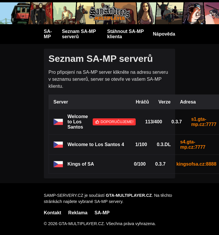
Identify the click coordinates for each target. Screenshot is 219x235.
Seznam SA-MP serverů (79, 34)
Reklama (77, 212)
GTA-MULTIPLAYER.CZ (129, 195)
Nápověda (164, 33)
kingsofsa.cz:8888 (196, 164)
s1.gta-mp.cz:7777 (203, 122)
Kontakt (52, 212)
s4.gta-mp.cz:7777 (192, 144)
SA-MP (48, 34)
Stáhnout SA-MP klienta (125, 34)
